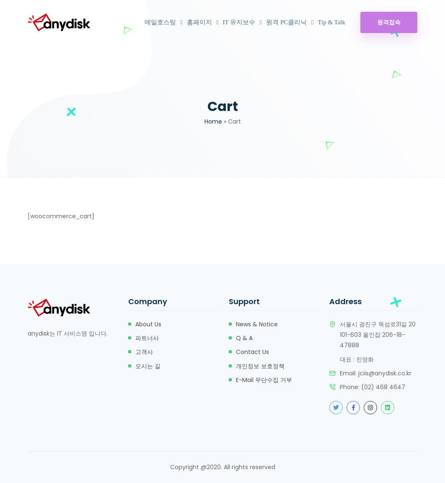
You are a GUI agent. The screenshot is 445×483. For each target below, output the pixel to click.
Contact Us (252, 352)
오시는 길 (147, 366)
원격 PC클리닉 (286, 22)
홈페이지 (199, 22)
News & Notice (257, 324)
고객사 (144, 352)
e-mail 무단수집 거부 (264, 380)
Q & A (244, 338)
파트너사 (147, 338)
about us (148, 324)
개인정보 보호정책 (260, 366)
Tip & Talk (331, 22)
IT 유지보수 (239, 22)
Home (213, 121)
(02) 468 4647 (383, 387)
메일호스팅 (160, 22)
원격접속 (389, 22)
